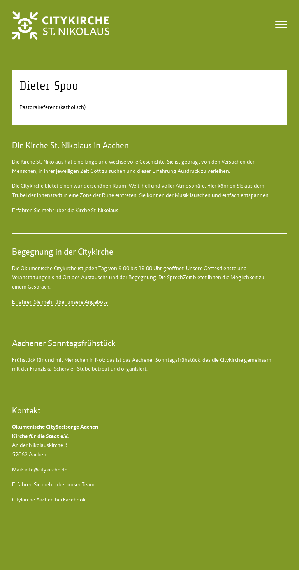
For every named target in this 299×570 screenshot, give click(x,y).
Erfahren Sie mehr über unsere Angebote (60, 301)
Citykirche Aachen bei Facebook (49, 499)
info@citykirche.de (46, 469)
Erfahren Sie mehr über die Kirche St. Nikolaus (65, 210)
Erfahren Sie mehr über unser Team (53, 484)
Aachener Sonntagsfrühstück (166, 359)
